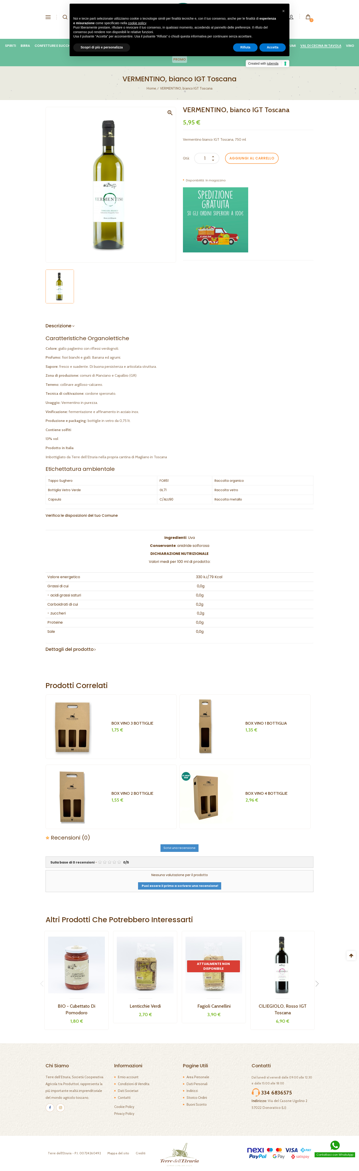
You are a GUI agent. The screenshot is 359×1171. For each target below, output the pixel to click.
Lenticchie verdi (145, 1006)
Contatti (124, 1098)
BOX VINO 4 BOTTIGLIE (266, 793)
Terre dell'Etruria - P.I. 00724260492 (72, 1153)
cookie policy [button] (137, 23)
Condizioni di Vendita (134, 1084)
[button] (283, 11)
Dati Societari (128, 1091)
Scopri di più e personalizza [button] (102, 47)
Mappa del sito (116, 1153)
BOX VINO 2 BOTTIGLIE (132, 793)
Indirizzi (192, 1091)
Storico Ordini (197, 1098)
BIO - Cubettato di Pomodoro (76, 1009)
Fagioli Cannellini (214, 1006)
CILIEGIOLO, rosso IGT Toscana (283, 1009)
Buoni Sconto (197, 1104)
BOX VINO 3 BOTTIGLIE (132, 723)
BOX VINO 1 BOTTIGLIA (266, 723)
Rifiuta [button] (245, 47)
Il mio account (128, 1077)
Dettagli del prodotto (70, 649)
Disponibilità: (195, 180)
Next (315, 983)
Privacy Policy (124, 1114)
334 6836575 (276, 1092)
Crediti (139, 1153)
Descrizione (58, 326)
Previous (43, 983)
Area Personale (198, 1077)
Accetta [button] (272, 47)
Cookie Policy (124, 1107)
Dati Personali (197, 1084)
